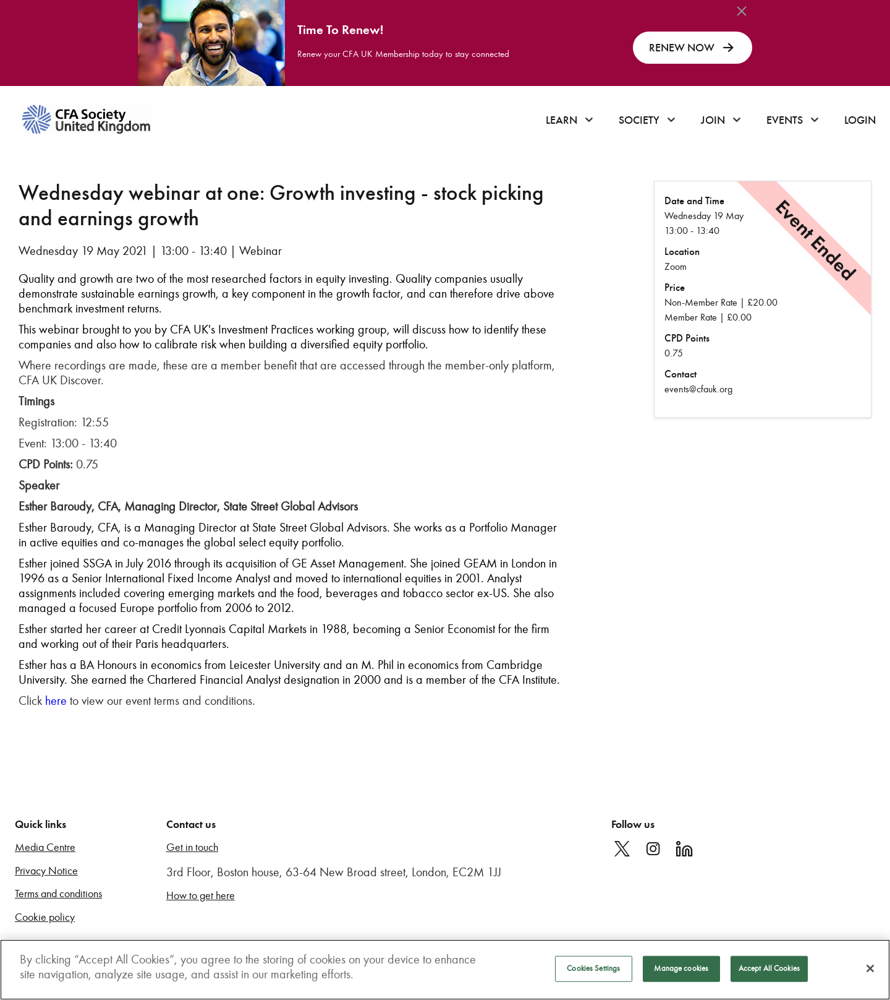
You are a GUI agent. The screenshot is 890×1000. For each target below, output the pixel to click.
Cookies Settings (593, 968)
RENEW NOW (692, 47)
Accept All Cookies (769, 968)
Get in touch (192, 847)
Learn (561, 120)
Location (682, 251)
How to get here (200, 895)
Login (860, 120)
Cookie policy (45, 917)
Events (784, 120)
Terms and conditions (58, 893)
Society (639, 120)
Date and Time (694, 200)
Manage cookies (681, 968)
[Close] (870, 968)
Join (713, 120)
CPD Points (687, 338)
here (56, 700)
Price (674, 287)
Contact (680, 374)
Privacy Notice (46, 870)
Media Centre (45, 847)
